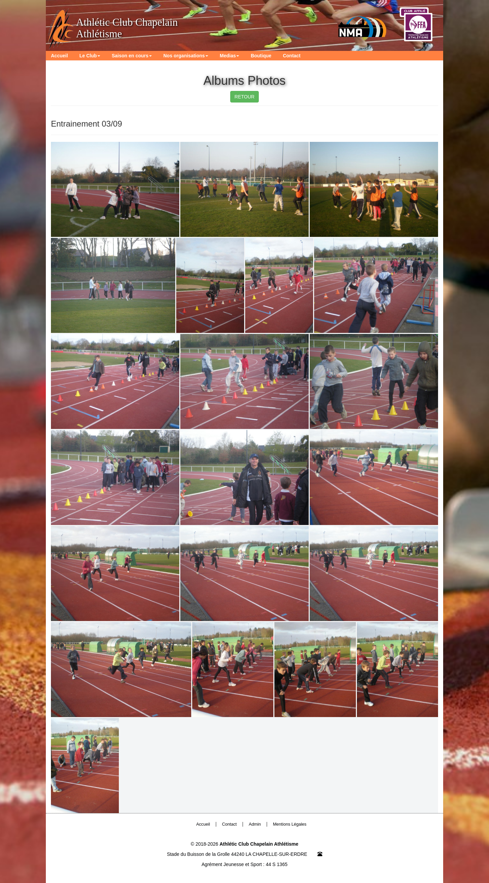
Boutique (261, 55)
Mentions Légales (290, 824)
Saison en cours (132, 55)
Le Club (89, 55)
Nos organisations (185, 55)
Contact (292, 55)
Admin (255, 824)
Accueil (59, 55)
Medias (229, 55)
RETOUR (245, 96)
